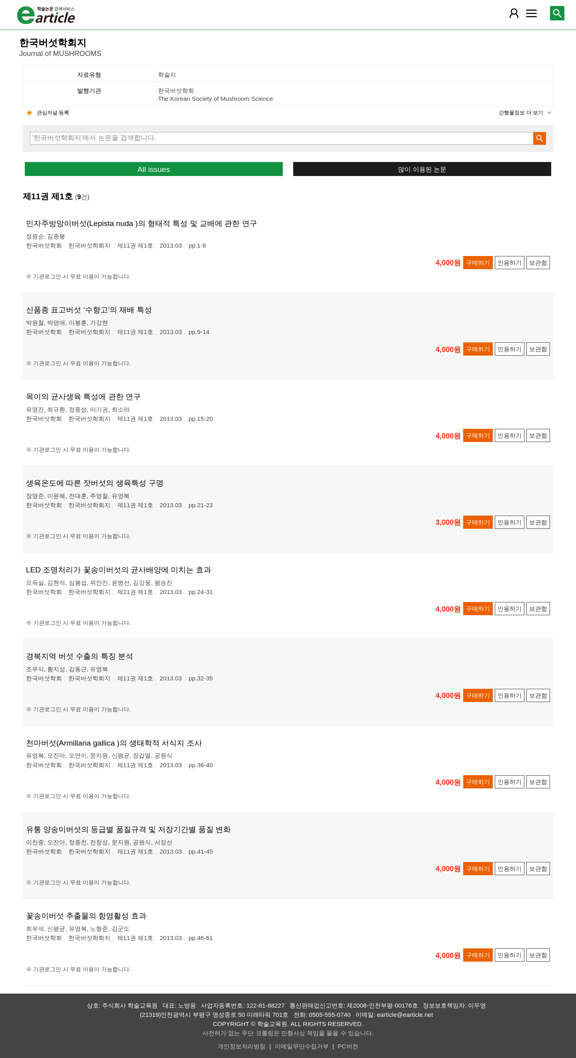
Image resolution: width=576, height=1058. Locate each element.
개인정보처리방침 (242, 1046)
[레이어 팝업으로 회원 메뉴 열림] (514, 13)
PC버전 (348, 1046)
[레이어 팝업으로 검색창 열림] (557, 13)
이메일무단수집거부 (302, 1046)
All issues (154, 169)
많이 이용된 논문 (422, 169)
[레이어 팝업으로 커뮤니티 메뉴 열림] (531, 13)
